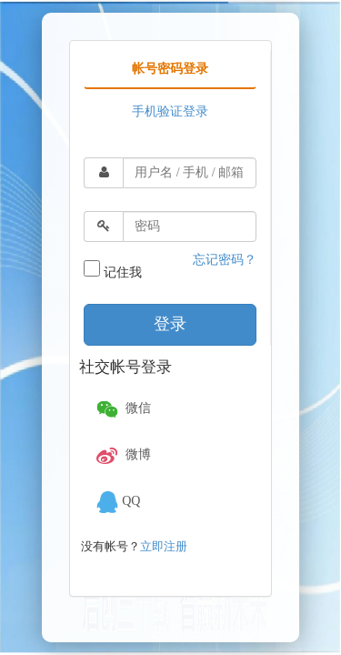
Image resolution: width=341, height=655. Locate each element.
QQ (116, 502)
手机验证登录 (170, 111)
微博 (122, 455)
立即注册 (163, 546)
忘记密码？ (224, 260)
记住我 (113, 269)
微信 (122, 409)
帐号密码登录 (170, 69)
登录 (170, 324)
